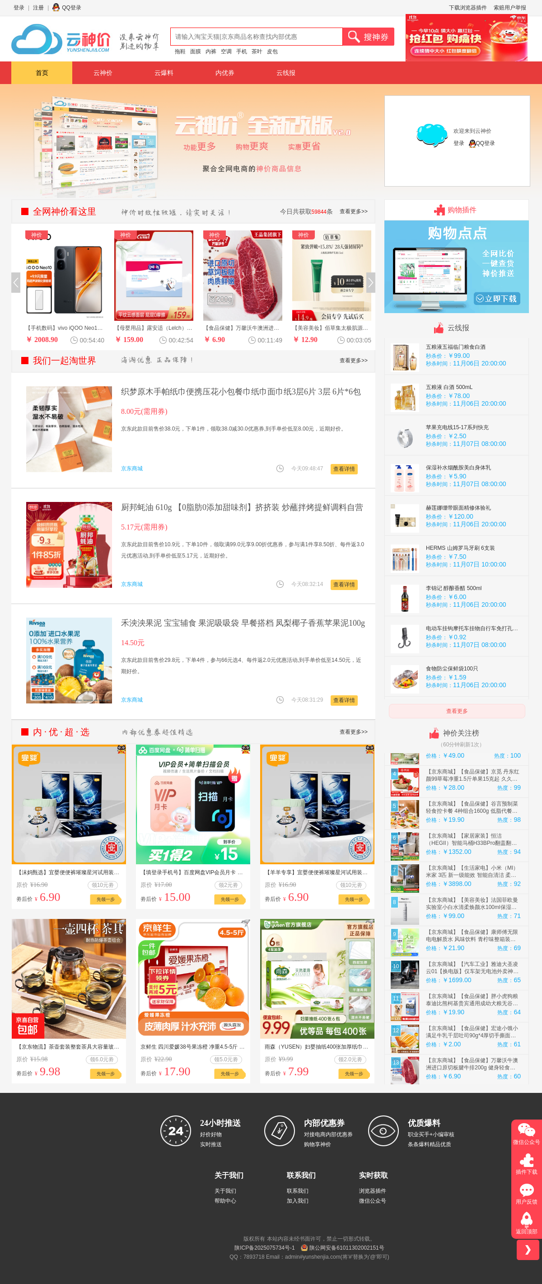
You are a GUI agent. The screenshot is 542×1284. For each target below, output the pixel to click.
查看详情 (344, 469)
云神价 (102, 72)
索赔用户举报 (510, 8)
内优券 (224, 72)
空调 (226, 51)
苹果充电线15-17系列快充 (457, 454)
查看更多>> (354, 211)
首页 (42, 72)
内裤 (211, 51)
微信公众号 (372, 1201)
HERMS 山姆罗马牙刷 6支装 (460, 575)
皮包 (272, 51)
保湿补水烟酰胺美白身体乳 (458, 494)
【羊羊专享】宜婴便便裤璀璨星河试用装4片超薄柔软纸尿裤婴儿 (342, 872)
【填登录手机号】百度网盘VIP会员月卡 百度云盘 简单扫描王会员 (219, 872)
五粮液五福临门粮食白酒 (456, 373)
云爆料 (163, 72)
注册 (38, 8)
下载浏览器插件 (468, 8)
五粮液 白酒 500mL (449, 414)
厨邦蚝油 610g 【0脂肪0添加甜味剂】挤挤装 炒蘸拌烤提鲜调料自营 (242, 507)
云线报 (285, 72)
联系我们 (297, 1191)
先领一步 (106, 899)
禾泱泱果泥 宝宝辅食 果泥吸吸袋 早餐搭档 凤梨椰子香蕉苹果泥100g (243, 623)
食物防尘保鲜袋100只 (452, 695)
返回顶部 (526, 1231)
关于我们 (225, 1191)
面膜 (195, 51)
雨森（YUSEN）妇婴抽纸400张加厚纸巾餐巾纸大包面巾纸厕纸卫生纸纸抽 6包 (359, 1047)
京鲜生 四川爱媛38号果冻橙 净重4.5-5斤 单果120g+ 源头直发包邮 (219, 1047)
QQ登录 (71, 8)
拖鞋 (180, 51)
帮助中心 (225, 1201)
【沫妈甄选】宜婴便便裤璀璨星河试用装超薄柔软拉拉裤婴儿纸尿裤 (97, 872)
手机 (241, 51)
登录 (19, 8)
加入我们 (297, 1201)
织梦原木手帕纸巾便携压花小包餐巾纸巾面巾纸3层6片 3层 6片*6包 (241, 391)
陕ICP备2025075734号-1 (264, 1248)
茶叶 (257, 51)
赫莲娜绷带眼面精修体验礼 (458, 534)
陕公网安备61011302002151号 (346, 1248)
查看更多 (457, 711)
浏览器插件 (372, 1191)
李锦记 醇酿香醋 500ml (453, 615)
